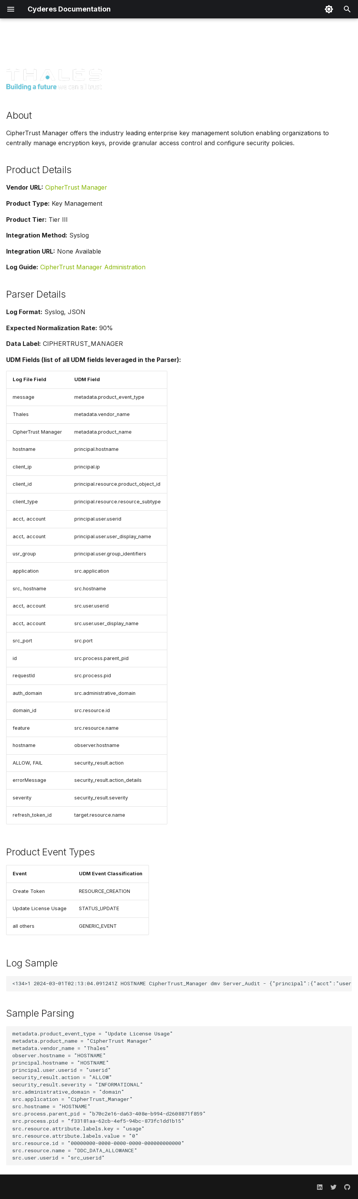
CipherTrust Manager (76, 187)
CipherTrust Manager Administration (92, 267)
